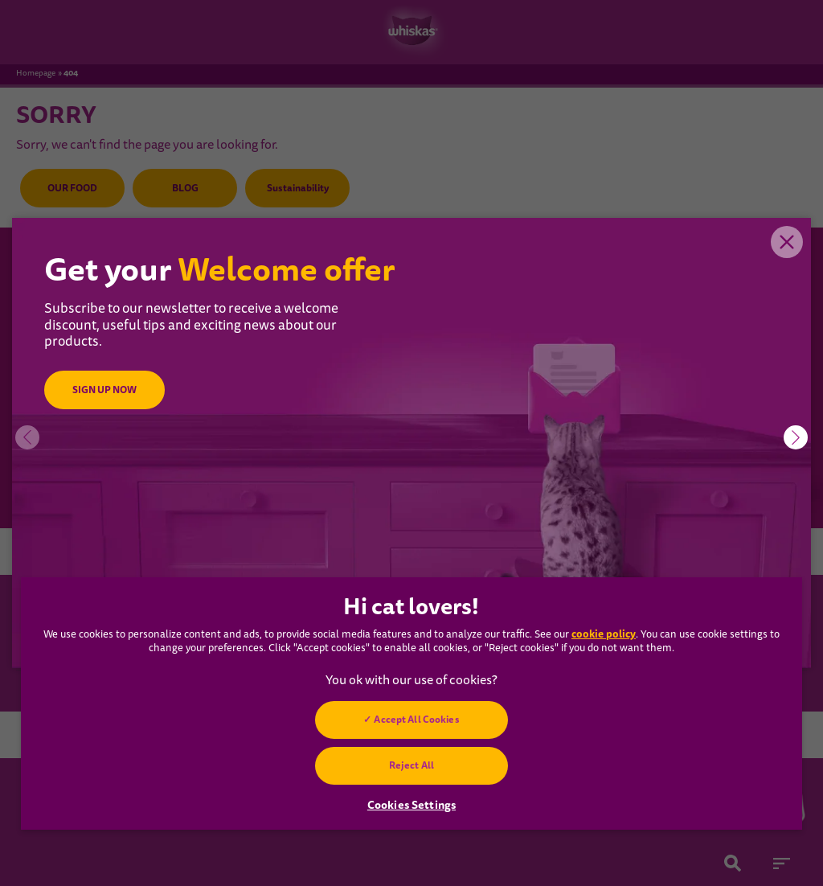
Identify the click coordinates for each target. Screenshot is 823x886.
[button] (796, 437)
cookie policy (603, 634)
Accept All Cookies (416, 719)
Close (787, 242)
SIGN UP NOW (104, 390)
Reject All (411, 765)
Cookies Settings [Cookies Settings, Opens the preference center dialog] (411, 805)
